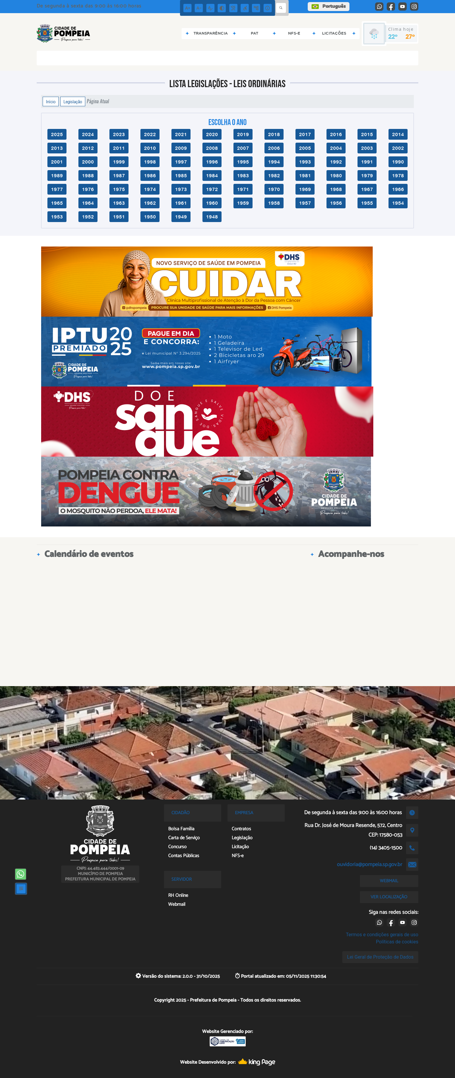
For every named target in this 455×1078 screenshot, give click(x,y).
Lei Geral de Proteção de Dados (380, 957)
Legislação (73, 101)
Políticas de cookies (397, 942)
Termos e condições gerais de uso (382, 934)
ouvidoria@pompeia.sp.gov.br (369, 864)
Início (50, 101)
